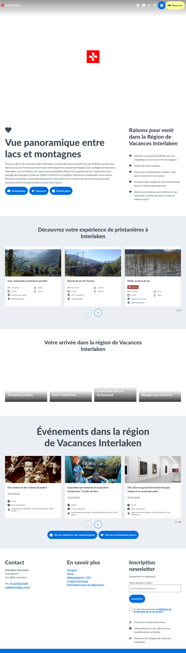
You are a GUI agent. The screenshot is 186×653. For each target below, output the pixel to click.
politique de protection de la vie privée (152, 610)
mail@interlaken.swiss (17, 587)
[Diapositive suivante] (98, 312)
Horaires (72, 569)
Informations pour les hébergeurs (85, 584)
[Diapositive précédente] (88, 312)
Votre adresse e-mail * (141, 582)
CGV (88, 577)
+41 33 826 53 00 (18, 583)
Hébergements (75, 577)
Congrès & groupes (77, 580)
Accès (70, 573)
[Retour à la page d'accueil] (11, 5)
